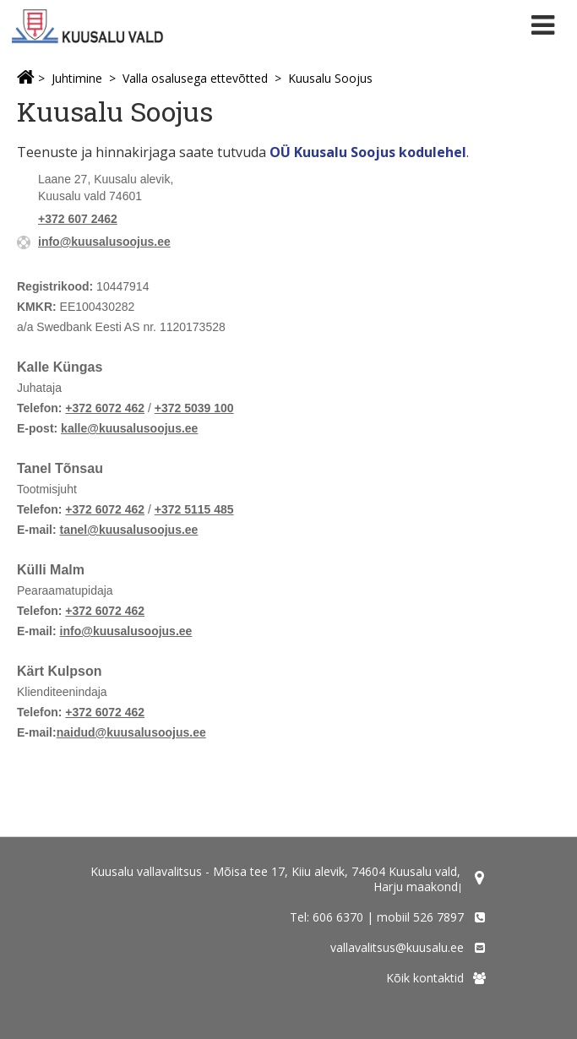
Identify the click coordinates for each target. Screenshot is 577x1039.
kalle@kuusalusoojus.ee (129, 428)
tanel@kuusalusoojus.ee (129, 529)
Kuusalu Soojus (330, 78)
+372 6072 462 (104, 408)
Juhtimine (77, 78)
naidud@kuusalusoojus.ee (131, 732)
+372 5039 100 (194, 408)
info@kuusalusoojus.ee (104, 241)
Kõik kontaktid (425, 978)
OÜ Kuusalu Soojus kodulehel (367, 152)
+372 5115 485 (194, 509)
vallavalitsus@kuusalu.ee (397, 947)
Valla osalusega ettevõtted (195, 78)
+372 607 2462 (77, 219)
